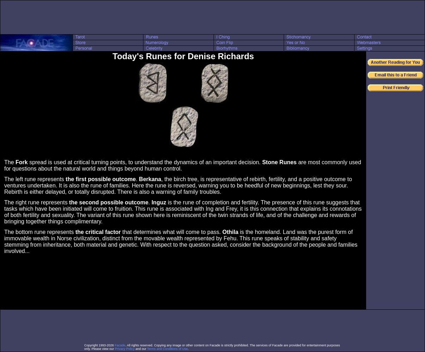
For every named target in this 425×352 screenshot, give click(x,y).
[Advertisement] (212, 17)
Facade (120, 345)
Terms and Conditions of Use (167, 349)
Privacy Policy (125, 349)
